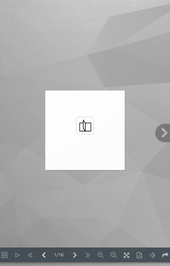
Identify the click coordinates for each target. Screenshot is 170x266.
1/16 (59, 255)
